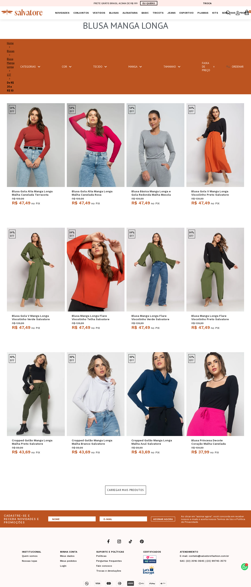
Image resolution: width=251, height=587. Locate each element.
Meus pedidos (68, 561)
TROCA (207, 3)
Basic (145, 12)
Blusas (114, 12)
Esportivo (186, 12)
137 (9, 74)
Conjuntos (81, 12)
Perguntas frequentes (109, 561)
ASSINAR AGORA (163, 519)
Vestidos (99, 12)
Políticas (101, 556)
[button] (244, 566)
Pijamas (202, 12)
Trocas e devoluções (108, 570)
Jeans (171, 12)
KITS (215, 12)
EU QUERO (148, 3)
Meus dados (67, 556)
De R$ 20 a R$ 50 (10, 86)
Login (63, 565)
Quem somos (30, 556)
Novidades (62, 12)
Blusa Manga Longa (10, 63)
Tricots (158, 12)
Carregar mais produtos (125, 490)
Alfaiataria (130, 12)
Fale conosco (104, 565)
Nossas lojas (29, 561)
